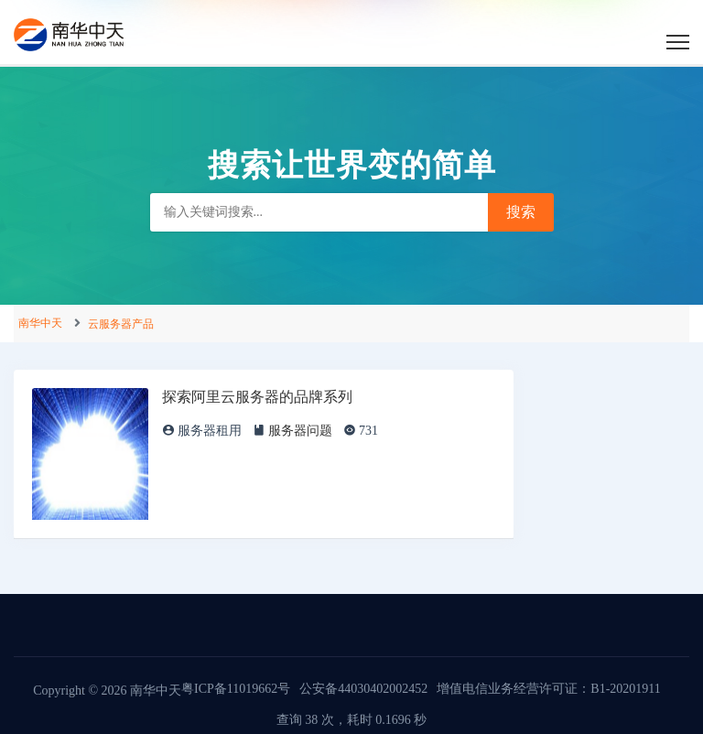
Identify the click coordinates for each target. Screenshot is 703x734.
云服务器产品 (121, 324)
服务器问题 (300, 430)
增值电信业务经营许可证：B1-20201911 (548, 689)
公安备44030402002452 (363, 689)
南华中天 (40, 323)
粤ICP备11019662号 (235, 689)
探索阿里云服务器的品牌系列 (257, 396)
